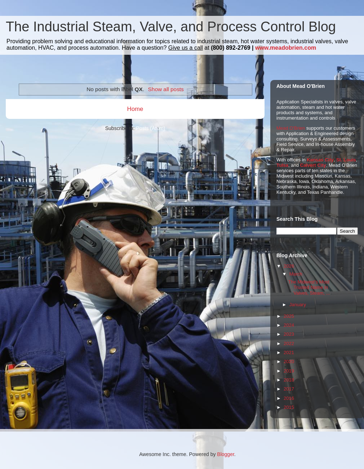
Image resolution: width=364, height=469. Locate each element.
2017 (289, 389)
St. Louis (346, 159)
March (295, 274)
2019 (289, 371)
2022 (289, 343)
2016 (289, 398)
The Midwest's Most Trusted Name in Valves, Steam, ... (309, 287)
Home (135, 109)
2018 (289, 380)
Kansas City (320, 159)
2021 (289, 352)
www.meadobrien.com (285, 48)
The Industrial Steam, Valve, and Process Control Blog (171, 26)
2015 (289, 407)
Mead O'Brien (290, 128)
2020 (289, 361)
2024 (289, 325)
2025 (289, 316)
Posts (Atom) (150, 128)
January (297, 304)
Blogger (225, 454)
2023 (289, 334)
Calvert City (313, 165)
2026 (289, 266)
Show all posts (166, 89)
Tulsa (282, 165)
